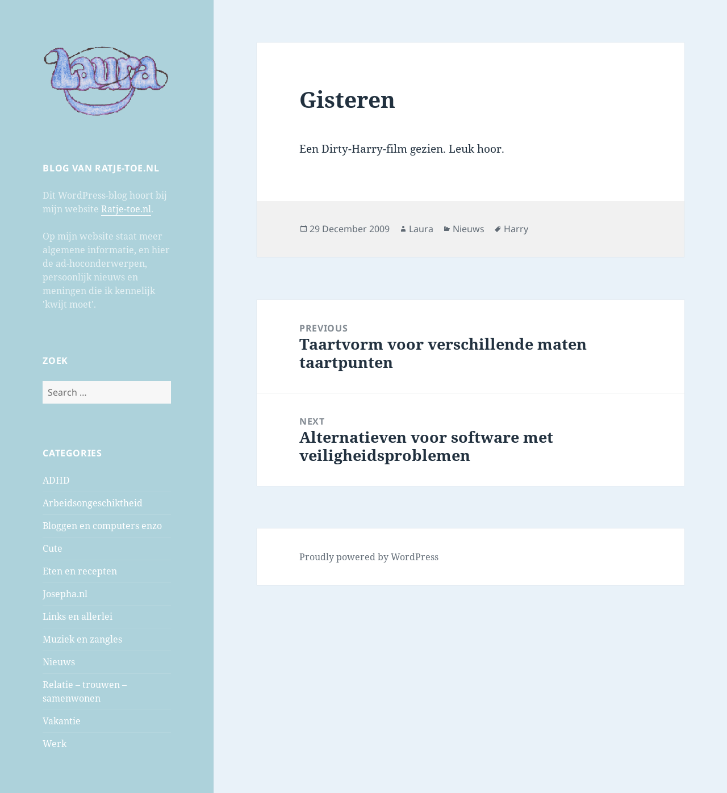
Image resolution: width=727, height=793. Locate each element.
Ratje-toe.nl (126, 209)
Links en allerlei (77, 616)
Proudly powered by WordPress (368, 557)
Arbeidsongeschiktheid (93, 503)
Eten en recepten (80, 571)
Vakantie (62, 721)
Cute (52, 548)
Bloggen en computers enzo (102, 525)
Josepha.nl (65, 594)
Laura (421, 229)
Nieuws (59, 662)
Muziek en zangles (82, 639)
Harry (516, 229)
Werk (54, 743)
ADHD (56, 480)
